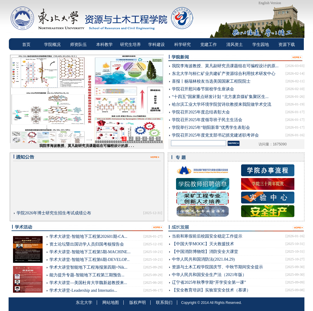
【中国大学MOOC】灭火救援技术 (203, 244)
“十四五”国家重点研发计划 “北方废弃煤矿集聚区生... (220, 96)
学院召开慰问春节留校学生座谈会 (203, 89)
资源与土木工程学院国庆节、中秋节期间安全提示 (217, 267)
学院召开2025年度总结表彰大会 (201, 112)
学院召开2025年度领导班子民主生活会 (207, 120)
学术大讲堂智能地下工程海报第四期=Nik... (88, 267)
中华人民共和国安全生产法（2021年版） (209, 274)
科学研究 (182, 44)
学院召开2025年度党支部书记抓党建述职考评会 (215, 135)
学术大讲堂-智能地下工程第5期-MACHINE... (89, 252)
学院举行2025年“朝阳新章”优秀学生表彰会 (211, 127)
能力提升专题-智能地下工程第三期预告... (86, 275)
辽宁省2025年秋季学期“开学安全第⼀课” (209, 282)
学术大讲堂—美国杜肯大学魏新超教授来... (88, 282)
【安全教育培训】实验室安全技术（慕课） (211, 290)
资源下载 (286, 44)
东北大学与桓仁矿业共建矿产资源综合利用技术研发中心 (223, 73)
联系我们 (164, 302)
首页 (26, 44)
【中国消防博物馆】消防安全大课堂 (205, 251)
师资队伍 (78, 44)
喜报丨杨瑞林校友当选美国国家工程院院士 (211, 81)
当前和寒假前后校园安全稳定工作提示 (207, 236)
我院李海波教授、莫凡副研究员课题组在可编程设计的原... (87, 146)
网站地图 (110, 302)
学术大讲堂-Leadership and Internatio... (83, 290)
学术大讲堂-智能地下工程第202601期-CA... (88, 236)
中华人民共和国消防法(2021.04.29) (203, 259)
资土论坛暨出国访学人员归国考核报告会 (86, 244)
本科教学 (104, 44)
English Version (270, 2)
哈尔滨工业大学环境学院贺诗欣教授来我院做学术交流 (221, 104)
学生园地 (260, 44)
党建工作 (208, 44)
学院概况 (52, 44)
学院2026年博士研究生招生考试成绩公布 (54, 214)
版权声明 (137, 302)
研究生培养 (130, 44)
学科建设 (156, 44)
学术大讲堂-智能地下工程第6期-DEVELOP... (89, 259)
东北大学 (84, 302)
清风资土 (234, 44)
